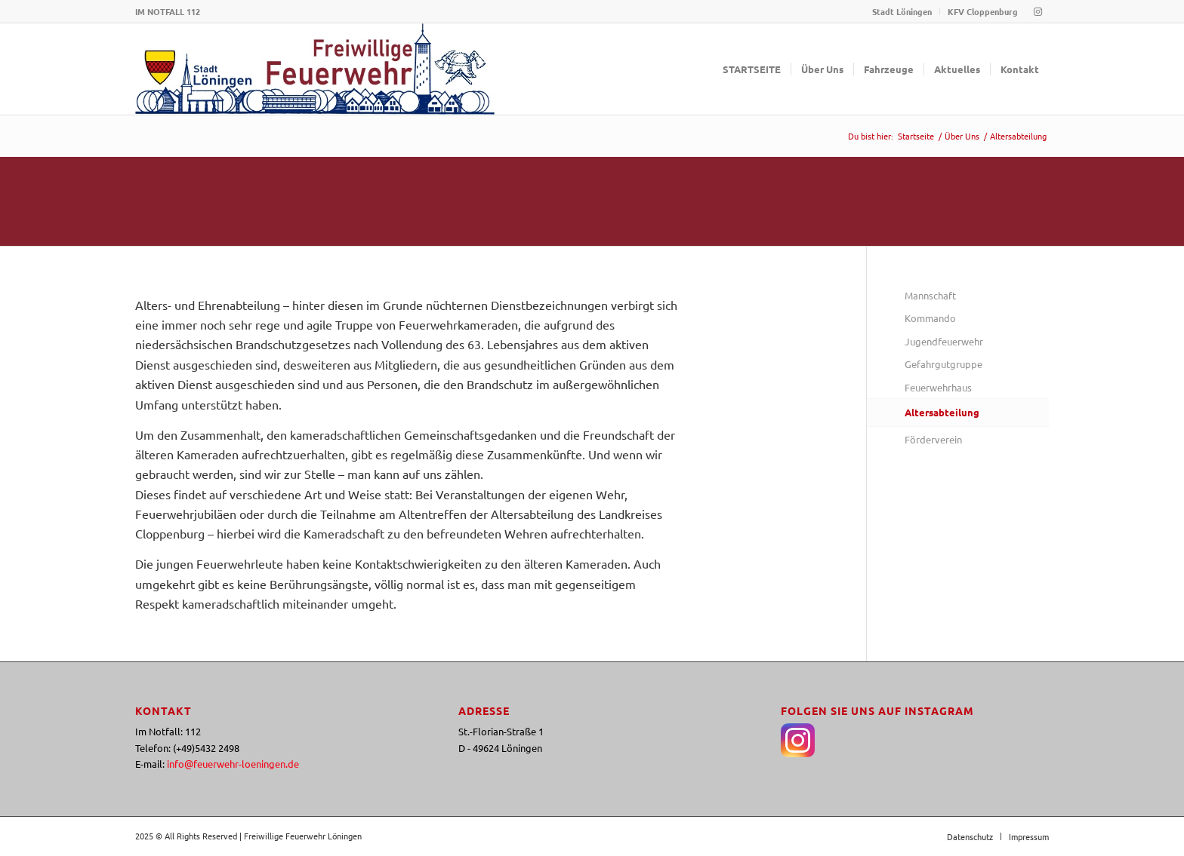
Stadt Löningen (902, 11)
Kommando (930, 317)
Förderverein (933, 439)
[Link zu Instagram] (1037, 11)
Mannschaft (930, 295)
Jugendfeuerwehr (944, 341)
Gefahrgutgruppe (943, 363)
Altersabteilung (942, 412)
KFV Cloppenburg (983, 11)
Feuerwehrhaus (938, 387)
